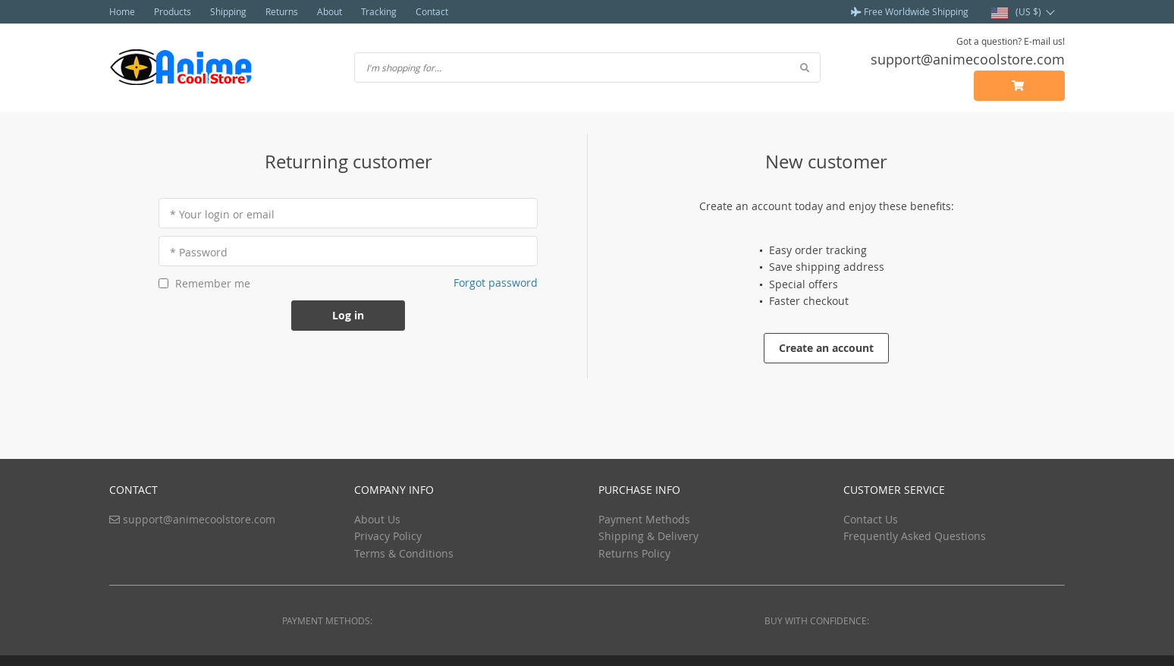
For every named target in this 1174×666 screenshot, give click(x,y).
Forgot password (496, 282)
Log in (348, 315)
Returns (281, 11)
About (329, 11)
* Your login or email (222, 214)
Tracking (379, 11)
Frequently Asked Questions (914, 536)
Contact (432, 11)
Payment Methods (644, 519)
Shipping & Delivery (648, 536)
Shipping (228, 11)
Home (122, 11)
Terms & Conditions (404, 553)
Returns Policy (634, 553)
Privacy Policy (388, 536)
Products (172, 11)
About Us (377, 519)
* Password (199, 252)
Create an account (826, 348)
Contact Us (870, 519)
